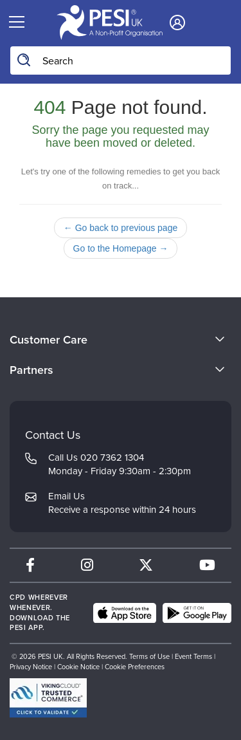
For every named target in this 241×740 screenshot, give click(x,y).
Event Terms (193, 656)
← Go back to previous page (120, 228)
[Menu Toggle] (16, 22)
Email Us (66, 496)
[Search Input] (120, 60)
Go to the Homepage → (120, 248)
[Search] (24, 60)
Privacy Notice (31, 666)
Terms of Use (149, 656)
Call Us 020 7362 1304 (96, 457)
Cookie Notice (78, 666)
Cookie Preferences (135, 666)
